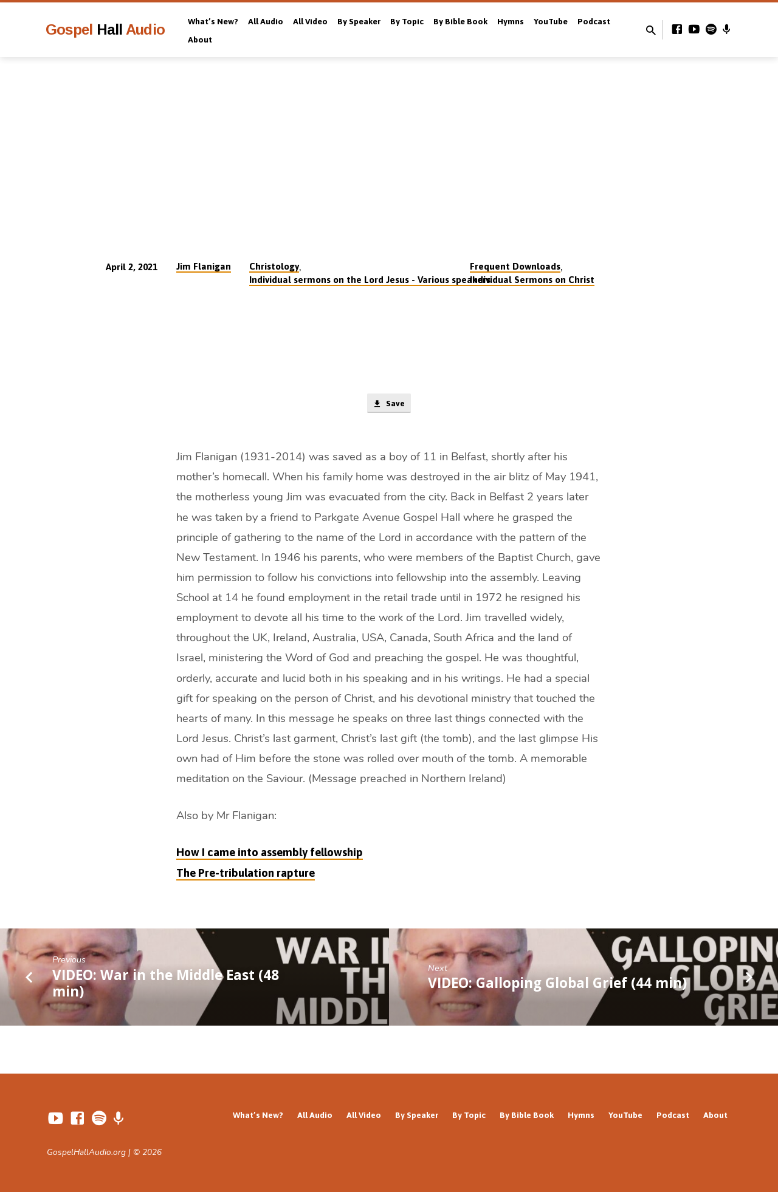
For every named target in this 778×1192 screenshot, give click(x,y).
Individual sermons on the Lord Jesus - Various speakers (370, 279)
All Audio (265, 21)
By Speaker (358, 21)
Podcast (593, 21)
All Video (310, 21)
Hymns (510, 21)
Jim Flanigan (203, 266)
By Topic (407, 21)
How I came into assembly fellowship (269, 854)
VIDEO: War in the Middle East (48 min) (165, 985)
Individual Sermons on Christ (532, 279)
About (200, 39)
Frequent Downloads (515, 266)
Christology (274, 266)
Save (388, 404)
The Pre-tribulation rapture (245, 874)
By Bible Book (460, 21)
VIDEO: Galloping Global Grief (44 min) (557, 984)
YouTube (551, 21)
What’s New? (213, 21)
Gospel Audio (105, 29)
